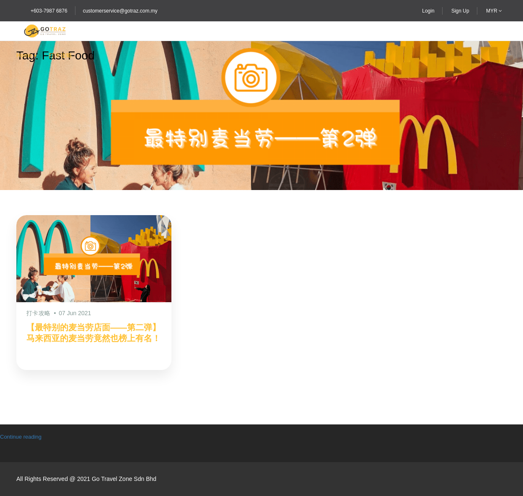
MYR (494, 11)
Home (24, 55)
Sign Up (460, 11)
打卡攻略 (60, 55)
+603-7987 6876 (49, 11)
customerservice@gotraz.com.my (120, 11)
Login (428, 11)
